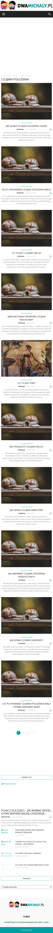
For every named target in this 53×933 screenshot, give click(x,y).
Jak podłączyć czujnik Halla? (26, 446)
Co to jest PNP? (26, 383)
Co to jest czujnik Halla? (26, 253)
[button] (49, 14)
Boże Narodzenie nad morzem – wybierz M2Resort (30, 831)
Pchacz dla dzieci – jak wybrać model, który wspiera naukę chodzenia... (26, 812)
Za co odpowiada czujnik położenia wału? (26, 189)
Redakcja (20, 129)
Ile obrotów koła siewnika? (28, 853)
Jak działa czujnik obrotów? (26, 510)
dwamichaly (5, 817)
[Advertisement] (26, 45)
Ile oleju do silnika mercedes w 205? (32, 865)
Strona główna (6, 76)
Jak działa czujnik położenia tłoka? (26, 126)
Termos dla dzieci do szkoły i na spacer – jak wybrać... (30, 842)
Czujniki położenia (26, 122)
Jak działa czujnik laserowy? (26, 640)
